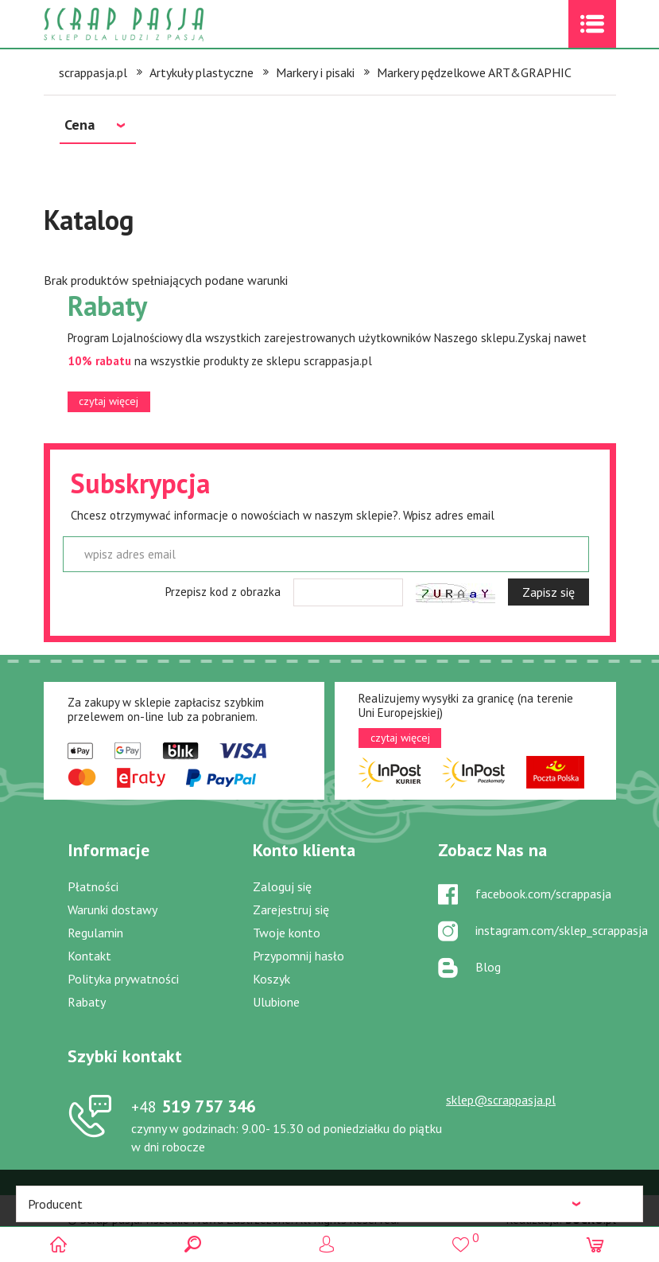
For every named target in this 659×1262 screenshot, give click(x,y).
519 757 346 (193, 1106)
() (464, 1237)
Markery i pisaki (315, 72)
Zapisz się (548, 592)
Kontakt (89, 956)
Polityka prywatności (123, 979)
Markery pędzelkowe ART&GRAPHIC (474, 72)
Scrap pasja (158, 24)
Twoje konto (286, 933)
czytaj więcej (108, 401)
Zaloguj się (282, 886)
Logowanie (329, 1244)
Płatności (93, 886)
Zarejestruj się (291, 909)
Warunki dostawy (112, 909)
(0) (598, 1244)
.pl (590, 1219)
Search (195, 1244)
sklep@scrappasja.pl (501, 1100)
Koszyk (271, 979)
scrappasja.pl (93, 72)
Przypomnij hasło (298, 956)
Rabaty (87, 1002)
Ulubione (276, 1002)
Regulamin (95, 933)
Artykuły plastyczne (201, 72)
